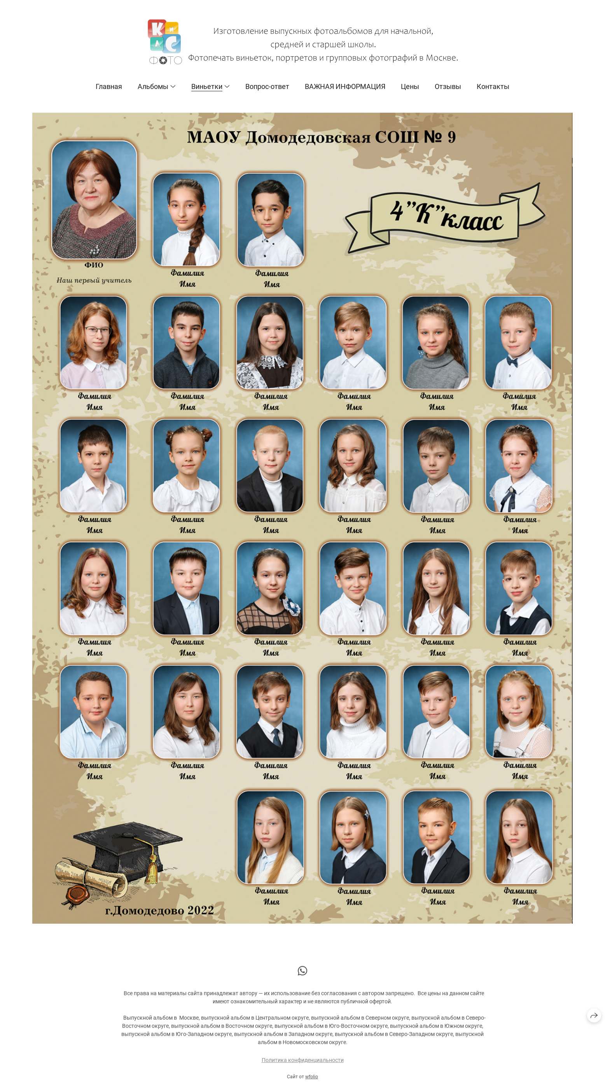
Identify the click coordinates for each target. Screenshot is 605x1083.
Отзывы (448, 86)
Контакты (493, 86)
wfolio (311, 1080)
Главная (109, 86)
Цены (410, 86)
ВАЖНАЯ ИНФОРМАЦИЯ (345, 86)
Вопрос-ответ (267, 86)
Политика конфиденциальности (303, 1063)
